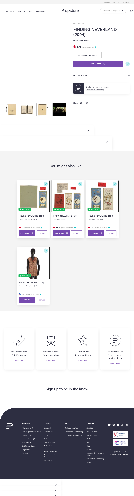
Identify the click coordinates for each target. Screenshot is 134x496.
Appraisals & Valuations (73, 436)
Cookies (113, 455)
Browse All (47, 428)
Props (46, 436)
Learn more (51, 361)
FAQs (88, 443)
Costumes (47, 439)
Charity (88, 463)
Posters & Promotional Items (51, 447)
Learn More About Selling (74, 432)
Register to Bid (27, 450)
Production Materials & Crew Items (52, 456)
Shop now (19, 361)
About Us (89, 428)
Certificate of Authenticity (95, 459)
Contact (107, 2)
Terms (119, 455)
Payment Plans (91, 436)
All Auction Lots (27, 436)
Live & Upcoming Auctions (31, 432)
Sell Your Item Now (71, 428)
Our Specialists (91, 432)
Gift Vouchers (91, 439)
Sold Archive (26, 443)
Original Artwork (49, 443)
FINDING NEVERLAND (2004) (95, 32)
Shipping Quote (87, 55)
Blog (88, 446)
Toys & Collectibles (50, 452)
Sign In (116, 2)
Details (42, 233)
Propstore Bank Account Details (95, 454)
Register (125, 2)
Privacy (125, 455)
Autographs (48, 461)
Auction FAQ (26, 454)
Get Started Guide (28, 446)
